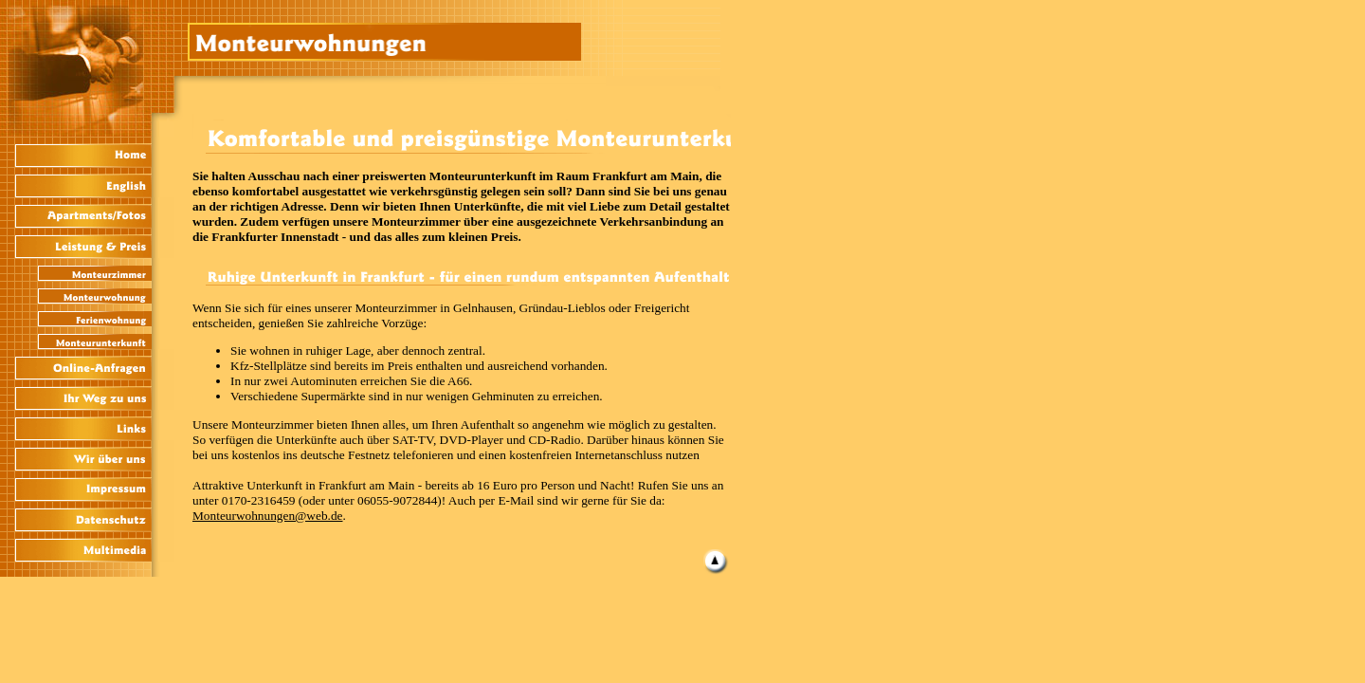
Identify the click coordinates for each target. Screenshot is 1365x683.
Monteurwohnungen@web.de (267, 515)
